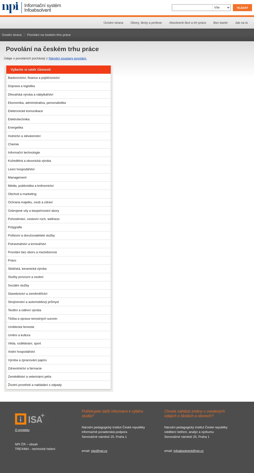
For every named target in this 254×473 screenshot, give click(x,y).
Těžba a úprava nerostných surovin (32, 318)
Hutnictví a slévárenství (24, 136)
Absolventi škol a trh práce (187, 22)
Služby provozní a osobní (25, 277)
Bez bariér (220, 22)
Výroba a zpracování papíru (27, 360)
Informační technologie (24, 152)
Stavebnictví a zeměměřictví (28, 293)
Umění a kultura (19, 335)
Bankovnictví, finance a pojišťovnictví (34, 78)
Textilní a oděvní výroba (24, 310)
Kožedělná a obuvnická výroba (29, 161)
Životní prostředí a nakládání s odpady (35, 385)
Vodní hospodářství (21, 351)
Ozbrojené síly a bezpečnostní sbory (33, 210)
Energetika (15, 127)
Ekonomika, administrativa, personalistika (37, 103)
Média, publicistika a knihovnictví (31, 186)
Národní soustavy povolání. (68, 58)
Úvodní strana (113, 22)
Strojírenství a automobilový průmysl (33, 302)
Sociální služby (18, 285)
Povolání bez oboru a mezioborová (32, 252)
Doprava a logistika (21, 86)
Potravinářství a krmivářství (27, 244)
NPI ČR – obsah (26, 444)
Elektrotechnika (19, 119)
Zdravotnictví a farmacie (25, 368)
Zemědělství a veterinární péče (29, 376)
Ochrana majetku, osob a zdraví (30, 202)
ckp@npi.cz (99, 451)
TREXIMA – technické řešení (35, 449)
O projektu (22, 430)
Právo (12, 260)
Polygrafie (15, 227)
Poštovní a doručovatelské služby (31, 235)
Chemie (13, 144)
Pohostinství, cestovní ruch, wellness (33, 219)
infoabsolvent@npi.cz (189, 451)
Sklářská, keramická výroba (27, 268)
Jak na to (241, 22)
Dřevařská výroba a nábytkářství (30, 94)
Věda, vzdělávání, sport (24, 343)
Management (17, 177)
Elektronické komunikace (25, 111)
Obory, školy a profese (146, 22)
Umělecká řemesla (21, 327)
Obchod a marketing (22, 194)
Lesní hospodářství (21, 169)
